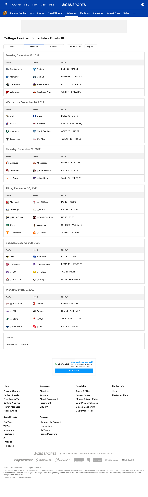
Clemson (42, 232)
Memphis (14, 77)
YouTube (8, 422)
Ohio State (16, 279)
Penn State (17, 326)
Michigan (43, 272)
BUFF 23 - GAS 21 (69, 69)
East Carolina (43, 84)
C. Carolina (15, 84)
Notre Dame (17, 217)
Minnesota (42, 163)
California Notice (85, 410)
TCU (14, 272)
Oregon (15, 131)
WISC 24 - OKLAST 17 (71, 92)
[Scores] (40, 13)
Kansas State (44, 264)
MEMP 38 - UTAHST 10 (72, 76)
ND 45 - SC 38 (67, 217)
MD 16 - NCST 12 (68, 202)
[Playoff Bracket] (55, 13)
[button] (134, 13)
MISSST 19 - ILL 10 (69, 303)
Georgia (42, 279)
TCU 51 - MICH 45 (69, 272)
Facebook (8, 434)
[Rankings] (84, 13)
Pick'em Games (11, 391)
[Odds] (126, 13)
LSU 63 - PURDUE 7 (70, 311)
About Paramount (49, 399)
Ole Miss (41, 139)
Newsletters (46, 426)
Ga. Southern (16, 69)
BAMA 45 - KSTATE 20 (71, 264)
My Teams (45, 430)
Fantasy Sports (11, 395)
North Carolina (43, 131)
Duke (39, 116)
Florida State (45, 170)
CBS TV (44, 406)
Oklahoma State (44, 92)
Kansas (13, 123)
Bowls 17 (13, 46)
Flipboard (8, 445)
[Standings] (98, 13)
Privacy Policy (83, 395)
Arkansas (41, 123)
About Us (44, 391)
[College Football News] (21, 13)
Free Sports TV (11, 399)
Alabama (16, 264)
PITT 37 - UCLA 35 (69, 209)
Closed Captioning (85, 406)
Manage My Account (50, 422)
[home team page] (7, 69)
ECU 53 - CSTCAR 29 (71, 84)
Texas (15, 178)
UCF (12, 116)
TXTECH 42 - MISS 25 (71, 139)
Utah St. (40, 77)
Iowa (12, 256)
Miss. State (17, 303)
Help (114, 391)
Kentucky (41, 256)
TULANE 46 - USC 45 (71, 319)
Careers (44, 395)
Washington (44, 178)
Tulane (15, 319)
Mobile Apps (10, 410)
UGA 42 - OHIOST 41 (71, 279)
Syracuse (14, 163)
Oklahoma (14, 170)
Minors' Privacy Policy (87, 399)
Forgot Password (48, 434)
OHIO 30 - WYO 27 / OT (72, 225)
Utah (41, 326)
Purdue (40, 311)
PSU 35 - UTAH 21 (69, 326)
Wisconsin (15, 92)
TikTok (6, 426)
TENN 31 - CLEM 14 (70, 232)
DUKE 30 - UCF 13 (69, 116)
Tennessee (16, 232)
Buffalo (40, 69)
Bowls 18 (34, 46)
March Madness (11, 406)
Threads (7, 441)
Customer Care (120, 395)
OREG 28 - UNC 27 (70, 131)
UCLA (42, 209)
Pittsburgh (15, 209)
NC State (44, 202)
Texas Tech (15, 139)
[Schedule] (71, 13)
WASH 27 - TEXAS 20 (71, 178)
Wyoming (41, 225)
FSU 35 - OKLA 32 (69, 170)
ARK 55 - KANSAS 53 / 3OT (74, 123)
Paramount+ (46, 403)
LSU (14, 311)
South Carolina (46, 217)
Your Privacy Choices (87, 403)
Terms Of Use (83, 391)
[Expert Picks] (113, 13)
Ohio (12, 225)
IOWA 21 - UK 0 (68, 256)
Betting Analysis (11, 403)
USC (41, 319)
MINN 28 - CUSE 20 (70, 163)
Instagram (8, 430)
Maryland (14, 202)
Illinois (40, 303)
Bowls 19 (54, 46)
